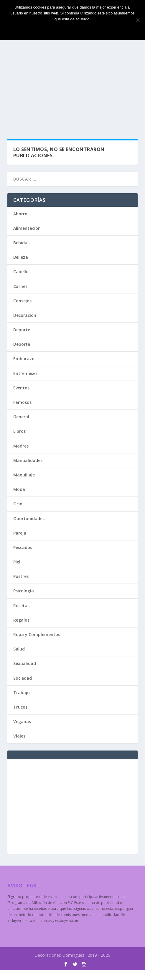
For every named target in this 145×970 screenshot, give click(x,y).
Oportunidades (29, 518)
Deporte (21, 329)
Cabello (21, 271)
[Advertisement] (72, 85)
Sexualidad (24, 663)
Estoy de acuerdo (72, 29)
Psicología (23, 591)
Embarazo (23, 358)
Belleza (20, 257)
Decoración (24, 315)
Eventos (21, 388)
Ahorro (20, 214)
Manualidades (27, 460)
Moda (19, 489)
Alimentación (27, 228)
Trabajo (21, 692)
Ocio (17, 504)
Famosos (22, 402)
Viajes (19, 736)
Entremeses (25, 373)
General (21, 417)
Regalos (21, 620)
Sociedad (22, 678)
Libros (19, 431)
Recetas (21, 605)
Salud (19, 649)
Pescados (22, 547)
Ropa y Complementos (36, 634)
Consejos (22, 301)
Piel (16, 562)
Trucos (20, 707)
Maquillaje (24, 475)
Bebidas (21, 242)
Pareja (19, 533)
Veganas (22, 721)
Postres (21, 576)
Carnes (20, 286)
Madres (21, 446)
